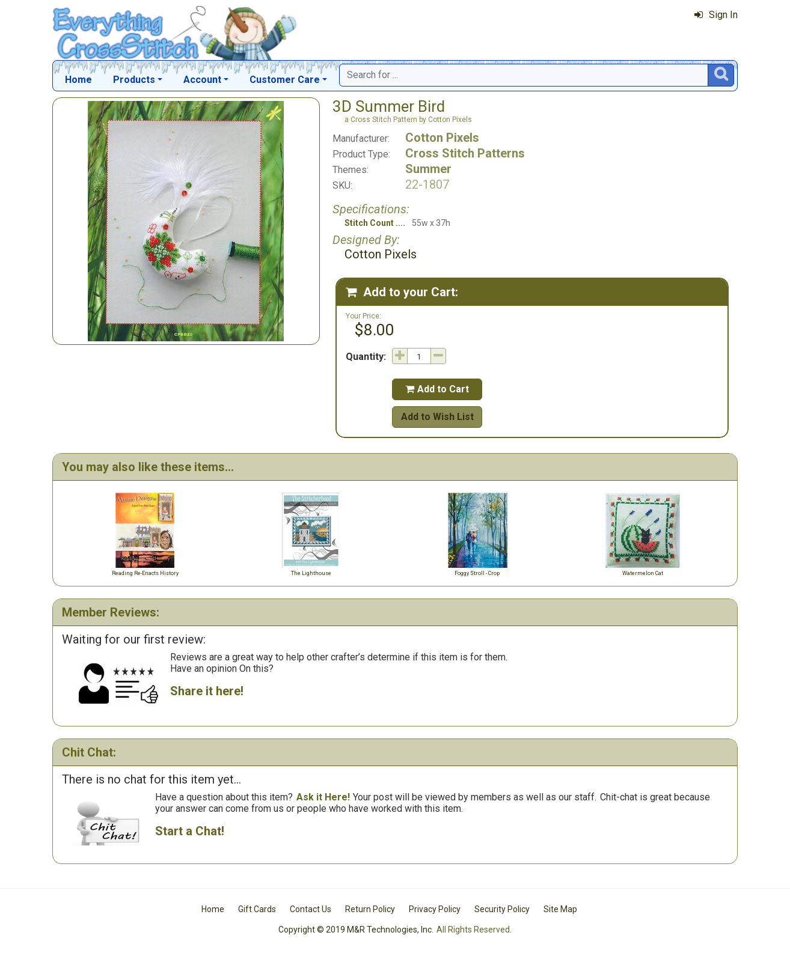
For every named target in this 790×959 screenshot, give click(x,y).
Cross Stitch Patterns (465, 153)
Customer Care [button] (285, 79)
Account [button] (202, 79)
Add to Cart (437, 389)
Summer (428, 169)
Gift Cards (257, 909)
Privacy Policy (435, 909)
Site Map (560, 909)
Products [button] (134, 79)
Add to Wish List (437, 416)
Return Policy (370, 909)
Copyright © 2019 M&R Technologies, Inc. (355, 929)
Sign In (716, 14)
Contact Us (310, 909)
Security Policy (502, 909)
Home (78, 79)
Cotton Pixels (442, 137)
